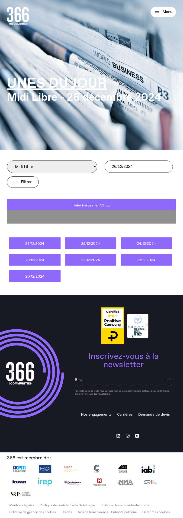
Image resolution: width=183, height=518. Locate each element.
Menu (163, 12)
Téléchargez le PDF (91, 205)
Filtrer (23, 182)
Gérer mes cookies (156, 512)
